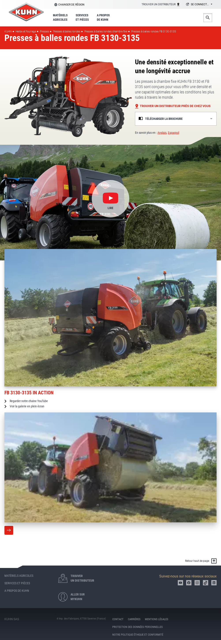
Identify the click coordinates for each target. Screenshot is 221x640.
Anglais (162, 132)
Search (207, 17)
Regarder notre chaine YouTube (29, 401)
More (8, 530)
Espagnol (173, 132)
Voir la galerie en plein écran (27, 406)
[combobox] (198, 4)
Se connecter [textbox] (200, 4)
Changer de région (71, 4)
